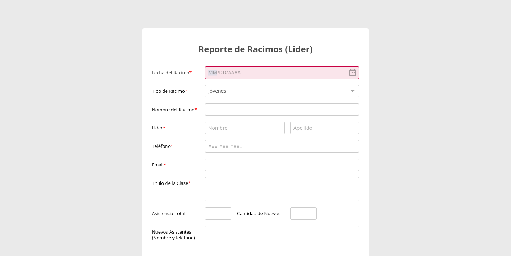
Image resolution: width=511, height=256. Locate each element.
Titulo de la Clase (170, 183)
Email (158, 164)
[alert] (282, 72)
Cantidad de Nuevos (258, 213)
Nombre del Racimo (173, 109)
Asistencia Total (168, 213)
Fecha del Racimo (170, 72)
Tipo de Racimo (168, 91)
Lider (157, 127)
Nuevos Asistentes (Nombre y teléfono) (173, 234)
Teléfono (161, 146)
